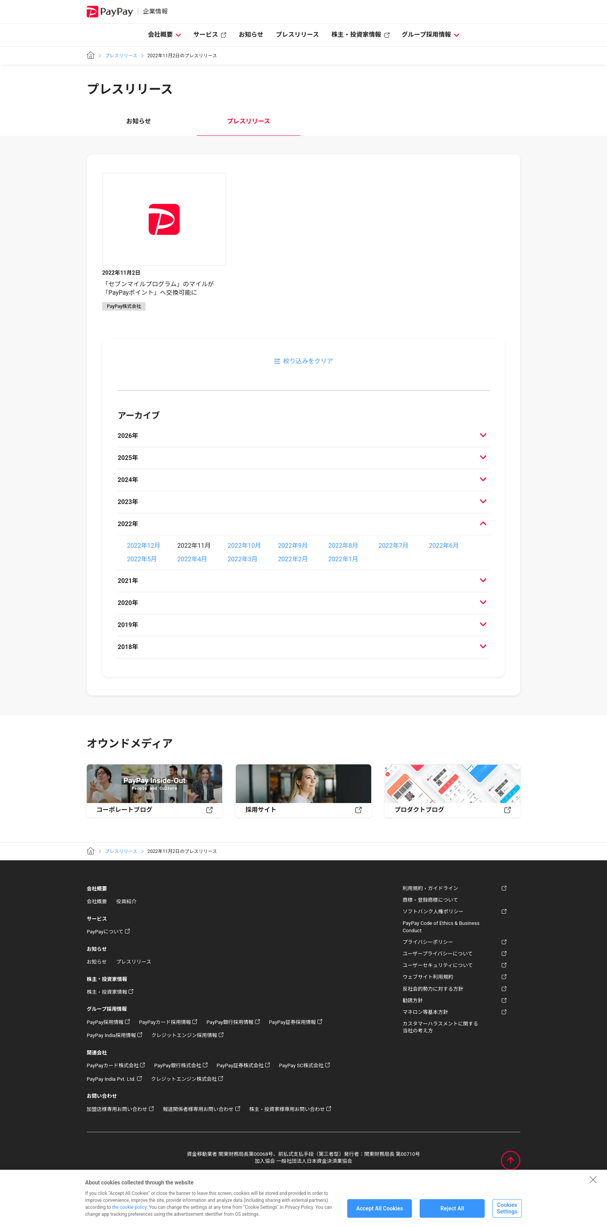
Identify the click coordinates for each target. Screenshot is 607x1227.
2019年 (128, 625)
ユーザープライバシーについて (438, 954)
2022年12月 (143, 545)
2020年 (128, 603)
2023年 (128, 502)
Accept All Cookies (379, 1214)
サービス (205, 34)
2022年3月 (242, 559)
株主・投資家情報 (356, 34)
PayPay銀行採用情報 (229, 1022)
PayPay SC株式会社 (301, 1065)
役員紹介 (126, 901)
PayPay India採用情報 (111, 1035)
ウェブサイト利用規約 (428, 977)
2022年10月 (244, 545)
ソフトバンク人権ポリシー (433, 911)
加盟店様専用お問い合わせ (117, 1109)
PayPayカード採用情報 (165, 1022)
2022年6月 (444, 545)
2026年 (128, 435)
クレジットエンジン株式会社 (184, 1079)
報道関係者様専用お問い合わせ (198, 1109)
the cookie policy (129, 1213)
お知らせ (250, 34)
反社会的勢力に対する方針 (433, 989)
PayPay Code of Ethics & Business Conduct (441, 926)
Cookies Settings (507, 1214)
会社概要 (160, 34)
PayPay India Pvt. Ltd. (111, 1079)
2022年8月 (343, 545)
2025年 (128, 457)
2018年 (128, 647)
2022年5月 (142, 559)
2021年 (128, 580)
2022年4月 (192, 559)
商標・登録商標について (430, 900)
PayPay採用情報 (105, 1022)
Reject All (452, 1214)
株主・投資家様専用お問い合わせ (287, 1109)
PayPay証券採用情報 (292, 1022)
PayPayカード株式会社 (113, 1065)
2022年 (128, 524)
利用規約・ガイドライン (430, 888)
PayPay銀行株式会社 (177, 1065)
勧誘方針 (413, 1000)
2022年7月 (393, 545)
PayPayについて (105, 932)
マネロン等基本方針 (425, 1012)
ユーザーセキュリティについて (438, 965)
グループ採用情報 (426, 34)
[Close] (593, 1185)
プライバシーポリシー (428, 942)
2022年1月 (343, 559)
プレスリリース (297, 34)
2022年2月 (293, 559)
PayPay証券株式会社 (240, 1065)
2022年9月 (293, 545)
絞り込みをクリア (308, 361)
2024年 (128, 480)
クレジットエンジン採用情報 (184, 1035)
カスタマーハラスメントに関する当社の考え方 (440, 1027)
